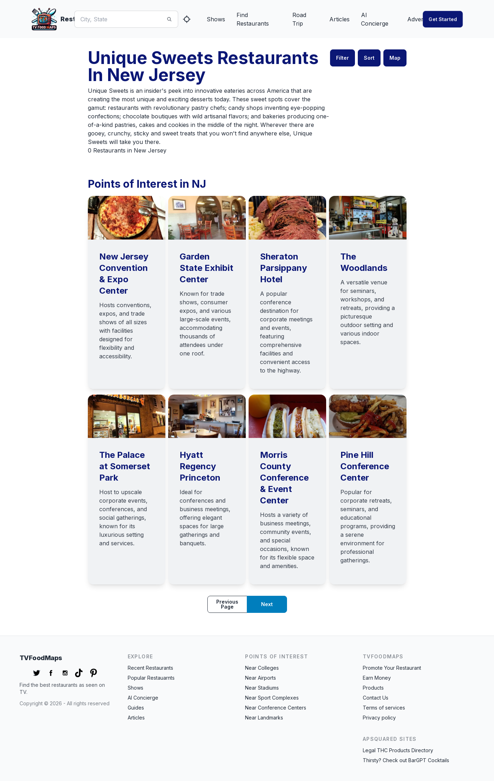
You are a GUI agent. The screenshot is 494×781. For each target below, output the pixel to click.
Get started (442, 19)
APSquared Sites (390, 739)
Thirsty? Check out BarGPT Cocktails (406, 760)
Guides (136, 708)
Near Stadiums (262, 688)
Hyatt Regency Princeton (200, 466)
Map (394, 58)
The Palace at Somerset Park (124, 466)
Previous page (227, 604)
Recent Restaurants (150, 668)
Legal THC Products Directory (398, 750)
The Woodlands (363, 262)
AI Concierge (374, 19)
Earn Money (377, 678)
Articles (339, 19)
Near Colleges (262, 668)
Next (267, 604)
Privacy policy (379, 718)
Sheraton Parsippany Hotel (283, 267)
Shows (216, 19)
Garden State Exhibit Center (206, 267)
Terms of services (384, 708)
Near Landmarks (264, 718)
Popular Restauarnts (151, 678)
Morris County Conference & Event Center (284, 477)
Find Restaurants (253, 19)
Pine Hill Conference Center (364, 466)
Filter (342, 58)
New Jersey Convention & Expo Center (123, 273)
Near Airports (260, 678)
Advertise (419, 19)
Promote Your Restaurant (392, 668)
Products (373, 688)
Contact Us (375, 698)
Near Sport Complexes (272, 698)
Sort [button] (369, 58)
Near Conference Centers (275, 708)
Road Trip (299, 19)
